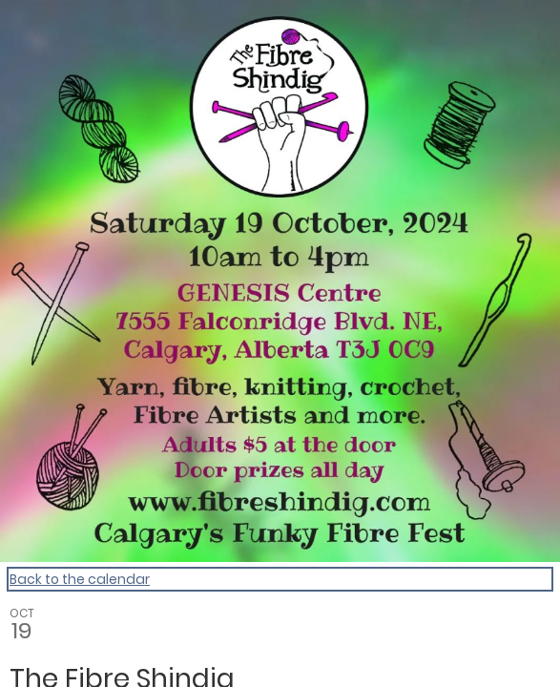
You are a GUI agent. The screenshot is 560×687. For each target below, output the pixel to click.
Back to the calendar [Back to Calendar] (80, 579)
